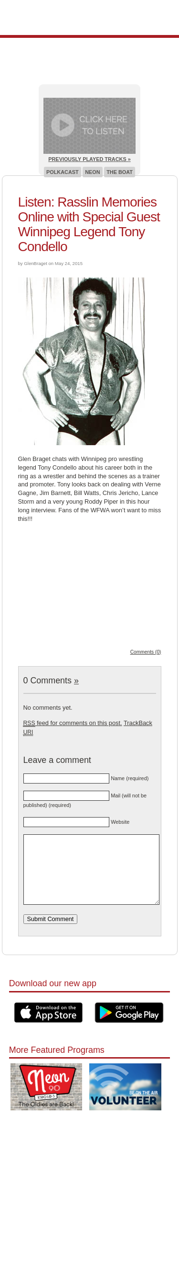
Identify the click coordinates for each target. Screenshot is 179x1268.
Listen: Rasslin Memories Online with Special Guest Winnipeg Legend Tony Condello (89, 224)
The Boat (119, 172)
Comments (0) (145, 652)
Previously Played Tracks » (89, 159)
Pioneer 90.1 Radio (89, 17)
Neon (92, 172)
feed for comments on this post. (72, 722)
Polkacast (62, 172)
